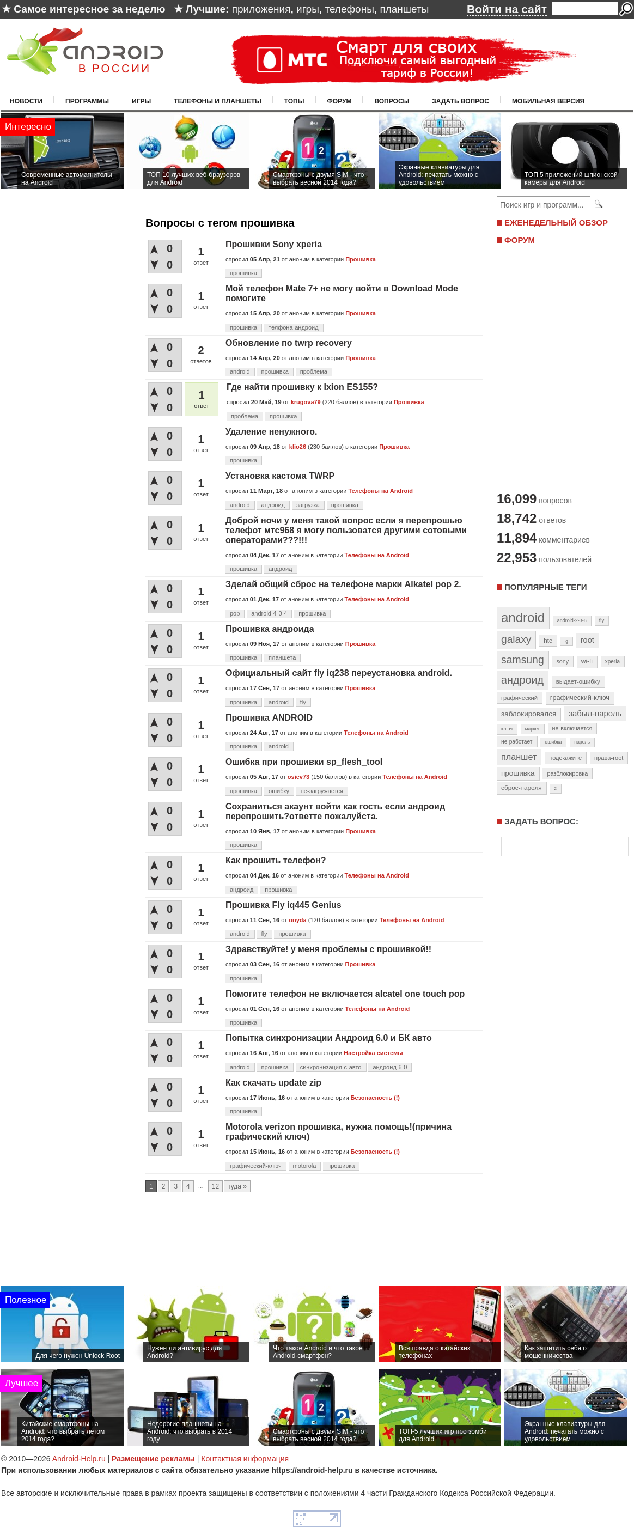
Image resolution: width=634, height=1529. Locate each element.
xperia (612, 662)
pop (235, 613)
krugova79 (306, 402)
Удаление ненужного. (271, 431)
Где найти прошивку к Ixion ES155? (302, 387)
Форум (339, 101)
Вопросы (391, 101)
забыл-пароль (595, 713)
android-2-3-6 (572, 620)
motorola (304, 1165)
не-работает (517, 742)
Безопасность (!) (375, 1097)
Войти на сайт (507, 9)
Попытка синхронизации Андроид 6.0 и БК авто (328, 1038)
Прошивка (360, 259)
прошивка (243, 273)
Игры (141, 101)
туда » (237, 1186)
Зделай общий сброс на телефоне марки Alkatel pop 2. (343, 584)
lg (566, 641)
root (587, 640)
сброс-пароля (521, 787)
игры (307, 9)
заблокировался (528, 714)
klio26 (297, 446)
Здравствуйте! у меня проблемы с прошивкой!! (328, 949)
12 (215, 1186)
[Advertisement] (317, 1250)
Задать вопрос (460, 101)
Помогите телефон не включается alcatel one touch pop (345, 993)
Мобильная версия (548, 101)
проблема (313, 371)
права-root (609, 757)
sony (562, 661)
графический (519, 698)
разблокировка (567, 773)
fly (303, 702)
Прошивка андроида (269, 628)
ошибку (279, 791)
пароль (582, 742)
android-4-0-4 (269, 613)
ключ (507, 729)
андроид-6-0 (390, 1067)
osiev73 (298, 776)
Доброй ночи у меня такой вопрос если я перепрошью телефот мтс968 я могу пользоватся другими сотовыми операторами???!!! (346, 530)
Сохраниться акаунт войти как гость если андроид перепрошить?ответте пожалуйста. (335, 811)
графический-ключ (256, 1165)
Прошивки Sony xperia (273, 244)
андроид (273, 505)
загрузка (308, 505)
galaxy (516, 639)
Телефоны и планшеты (217, 101)
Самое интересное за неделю (89, 9)
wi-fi (587, 661)
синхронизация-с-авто (331, 1067)
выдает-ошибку (578, 681)
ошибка (553, 742)
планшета (282, 657)
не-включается (572, 728)
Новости (26, 101)
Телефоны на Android (380, 491)
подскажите (565, 757)
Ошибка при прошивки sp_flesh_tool (303, 761)
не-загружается (322, 791)
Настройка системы (373, 1053)
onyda (297, 920)
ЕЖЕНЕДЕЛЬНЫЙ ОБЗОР (556, 222)
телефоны (349, 9)
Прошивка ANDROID (269, 717)
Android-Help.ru (79, 1458)
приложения (261, 9)
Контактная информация (245, 1458)
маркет (532, 729)
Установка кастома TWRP (279, 475)
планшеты (404, 9)
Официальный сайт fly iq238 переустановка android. (338, 673)
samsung (522, 660)
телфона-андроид (294, 327)
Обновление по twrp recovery (288, 343)
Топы (294, 101)
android (240, 371)
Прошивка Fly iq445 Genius (283, 905)
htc (548, 640)
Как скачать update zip (273, 1082)
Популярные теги (545, 587)
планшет (519, 757)
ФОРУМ (519, 240)
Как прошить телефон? (275, 860)
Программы (87, 101)
